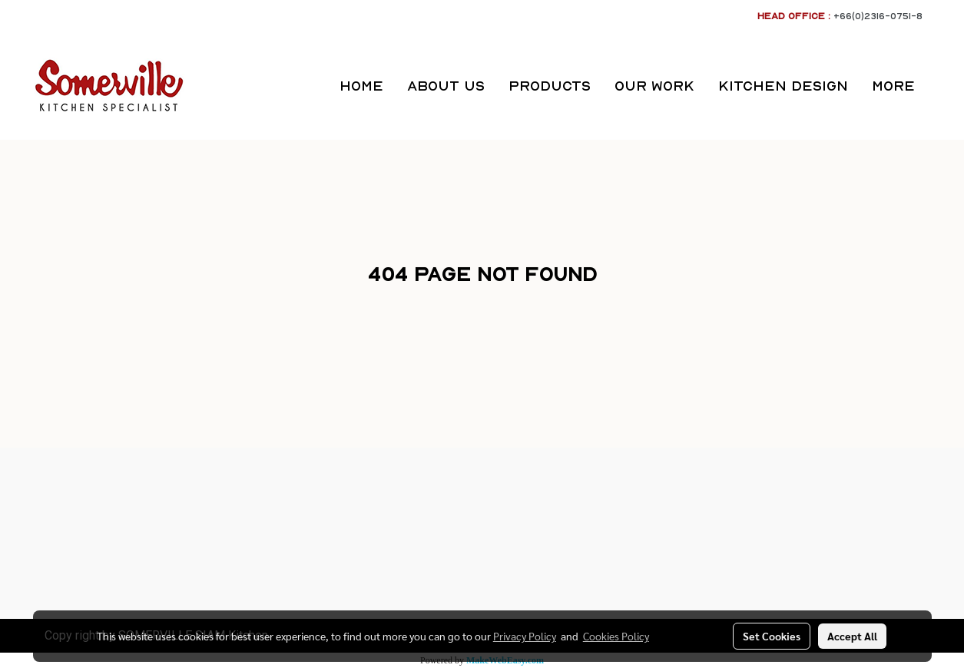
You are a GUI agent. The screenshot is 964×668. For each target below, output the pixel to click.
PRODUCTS (550, 86)
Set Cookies (771, 636)
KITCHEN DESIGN (783, 86)
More (893, 86)
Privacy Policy (524, 636)
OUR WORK (654, 86)
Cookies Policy (616, 636)
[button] (940, 86)
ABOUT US (446, 86)
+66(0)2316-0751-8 (878, 15)
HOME (361, 86)
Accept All (852, 636)
